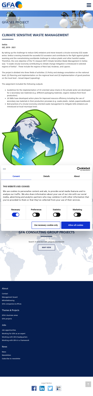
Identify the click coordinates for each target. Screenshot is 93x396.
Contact (5, 294)
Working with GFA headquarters (14, 337)
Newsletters (6, 355)
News (4, 352)
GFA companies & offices (11, 304)
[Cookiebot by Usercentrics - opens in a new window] (79, 169)
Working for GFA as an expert (13, 333)
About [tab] (77, 176)
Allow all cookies (75, 225)
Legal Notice (46, 383)
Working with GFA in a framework (15, 340)
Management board (9, 297)
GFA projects (7, 319)
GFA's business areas (10, 315)
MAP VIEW (46, 247)
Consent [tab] (16, 176)
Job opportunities (9, 330)
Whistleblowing (8, 300)
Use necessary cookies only (46, 225)
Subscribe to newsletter (11, 359)
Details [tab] (46, 176)
